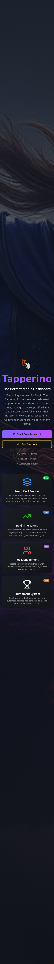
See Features (27, 444)
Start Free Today (27, 434)
